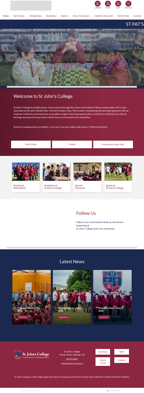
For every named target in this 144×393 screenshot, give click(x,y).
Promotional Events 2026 (113, 144)
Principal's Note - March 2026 (110, 309)
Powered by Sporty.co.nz (31, 390)
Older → (72, 329)
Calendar (122, 360)
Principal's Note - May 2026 (28, 309)
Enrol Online (31, 144)
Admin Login (113, 390)
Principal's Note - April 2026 (69, 309)
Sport (121, 352)
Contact (71, 144)
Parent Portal (103, 361)
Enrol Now (102, 351)
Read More (23, 317)
